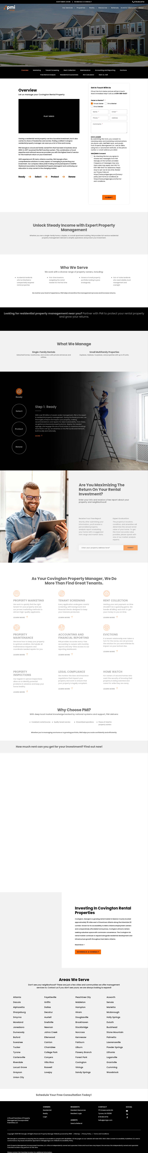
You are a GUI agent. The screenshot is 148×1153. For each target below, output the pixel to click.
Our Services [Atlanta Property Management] (67, 8)
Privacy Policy (86, 1134)
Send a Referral (76, 1123)
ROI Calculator (88, 75)
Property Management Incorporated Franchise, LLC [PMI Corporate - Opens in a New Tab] (18, 1120)
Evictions (123, 70)
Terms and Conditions (101, 1134)
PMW (70, 1134)
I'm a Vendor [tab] (98, 107)
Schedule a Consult (88, 952)
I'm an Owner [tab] (98, 103)
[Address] (118, 118)
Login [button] (45, 1117)
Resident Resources (78, 1110)
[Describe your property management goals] (109, 127)
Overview (24, 70)
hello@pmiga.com (105, 1120)
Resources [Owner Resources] (103, 8)
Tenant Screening (52, 70)
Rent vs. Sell (103, 75)
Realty (45, 1113)
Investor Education (128, 8)
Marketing (37, 70)
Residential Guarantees (69, 75)
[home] (9, 8)
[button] (127, 1111)
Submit (90, 46)
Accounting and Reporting (105, 70)
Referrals (115, 8)
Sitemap (77, 1134)
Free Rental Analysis (47, 75)
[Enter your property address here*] (67, 45)
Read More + (80, 945)
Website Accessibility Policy (63, 1141)
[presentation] (105, 189)
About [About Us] (141, 8)
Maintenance (85, 70)
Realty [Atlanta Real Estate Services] (92, 8)
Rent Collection (70, 70)
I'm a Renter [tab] (112, 103)
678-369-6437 (121, 93)
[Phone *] (99, 118)
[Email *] (118, 111)
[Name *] (99, 111)
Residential (47, 1110)
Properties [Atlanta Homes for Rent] (81, 8)
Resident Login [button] (76, 1113)
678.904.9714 (139, 2)
